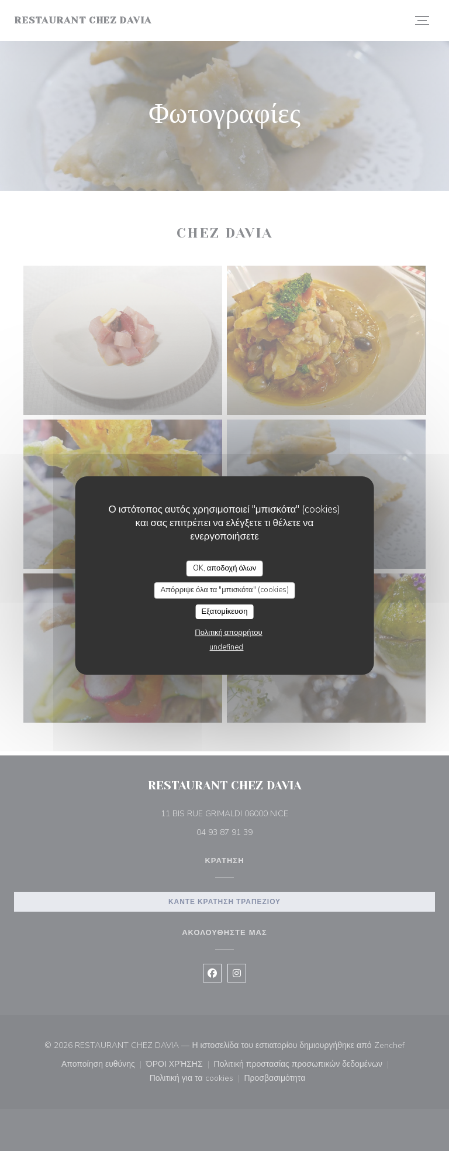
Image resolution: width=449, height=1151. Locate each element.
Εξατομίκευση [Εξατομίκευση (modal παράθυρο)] (225, 611)
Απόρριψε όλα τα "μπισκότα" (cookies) (224, 590)
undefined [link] (226, 647)
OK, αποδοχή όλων (225, 568)
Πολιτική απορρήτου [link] (228, 632)
